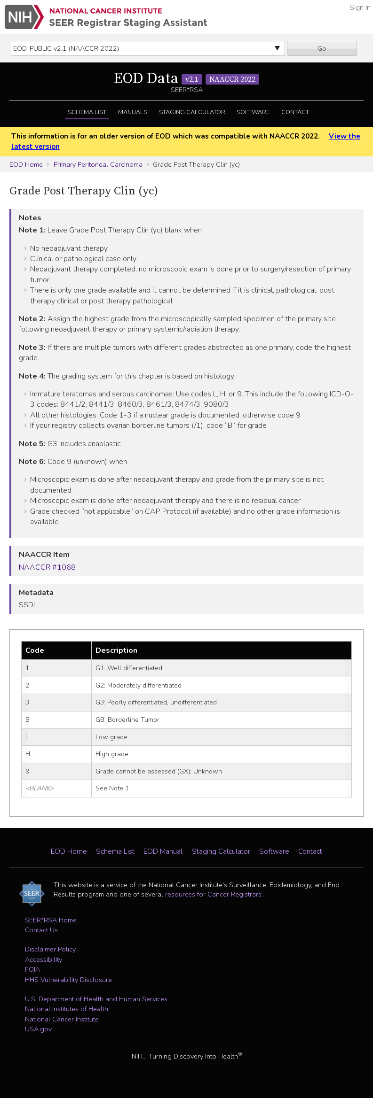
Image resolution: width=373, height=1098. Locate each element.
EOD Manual (163, 851)
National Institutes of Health (66, 1008)
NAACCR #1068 (47, 567)
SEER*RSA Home (51, 920)
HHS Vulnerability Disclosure (68, 979)
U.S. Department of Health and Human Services (96, 999)
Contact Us (41, 930)
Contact (295, 112)
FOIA (32, 969)
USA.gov (38, 1029)
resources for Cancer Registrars (213, 894)
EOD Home (26, 164)
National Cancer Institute (62, 1019)
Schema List (87, 112)
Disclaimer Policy (50, 949)
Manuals (132, 112)
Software (253, 112)
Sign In (360, 7)
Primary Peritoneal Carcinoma (98, 164)
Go (321, 48)
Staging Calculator (192, 112)
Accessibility (43, 959)
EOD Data (186, 79)
